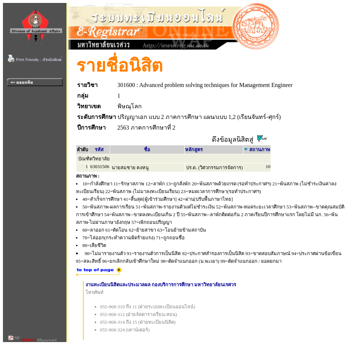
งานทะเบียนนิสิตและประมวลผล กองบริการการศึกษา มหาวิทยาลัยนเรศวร (161, 284)
